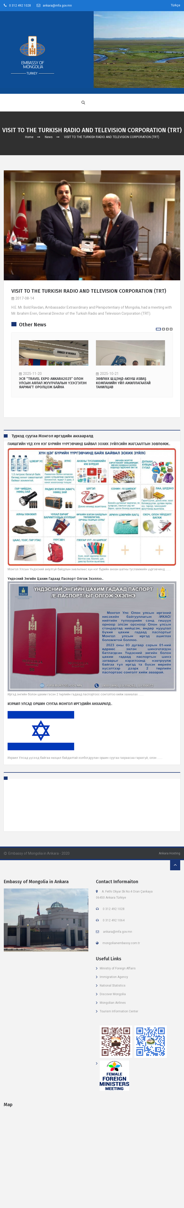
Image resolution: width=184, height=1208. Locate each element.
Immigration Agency (114, 977)
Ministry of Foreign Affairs (118, 968)
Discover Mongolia (113, 994)
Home (29, 137)
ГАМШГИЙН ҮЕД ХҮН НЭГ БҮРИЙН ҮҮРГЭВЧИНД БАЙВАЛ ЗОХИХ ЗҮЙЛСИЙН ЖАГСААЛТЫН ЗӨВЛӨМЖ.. (89, 444)
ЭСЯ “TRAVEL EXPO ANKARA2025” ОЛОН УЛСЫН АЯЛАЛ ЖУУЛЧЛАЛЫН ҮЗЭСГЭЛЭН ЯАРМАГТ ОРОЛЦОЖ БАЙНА (53, 383)
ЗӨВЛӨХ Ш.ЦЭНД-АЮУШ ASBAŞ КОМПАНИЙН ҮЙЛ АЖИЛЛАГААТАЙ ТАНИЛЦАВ (123, 383)
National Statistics (113, 985)
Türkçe (175, 5)
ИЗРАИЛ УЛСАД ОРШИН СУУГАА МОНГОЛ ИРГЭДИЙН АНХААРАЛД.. (60, 704)
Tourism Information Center (119, 1011)
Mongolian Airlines (113, 1003)
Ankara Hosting (169, 853)
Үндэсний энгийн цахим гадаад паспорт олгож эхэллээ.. (55, 579)
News (49, 137)
